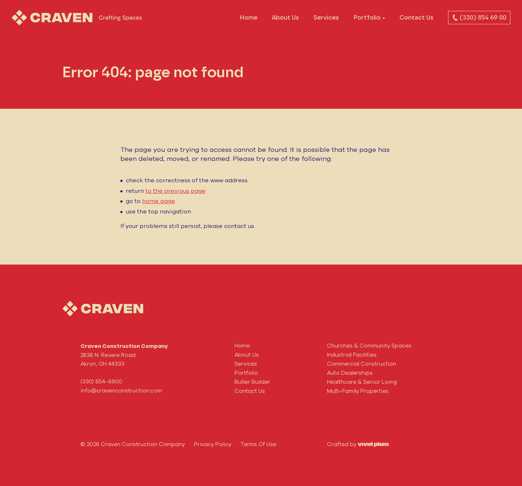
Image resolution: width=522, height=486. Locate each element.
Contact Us (416, 17)
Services (326, 17)
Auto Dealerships (350, 373)
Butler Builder (252, 382)
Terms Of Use (258, 444)
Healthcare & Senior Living (362, 382)
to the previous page (175, 190)
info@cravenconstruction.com (121, 390)
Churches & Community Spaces (369, 345)
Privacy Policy (212, 444)
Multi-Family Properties (358, 391)
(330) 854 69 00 (479, 17)
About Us (285, 17)
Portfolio (367, 17)
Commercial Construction (361, 364)
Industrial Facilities (352, 355)
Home (248, 17)
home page (158, 201)
